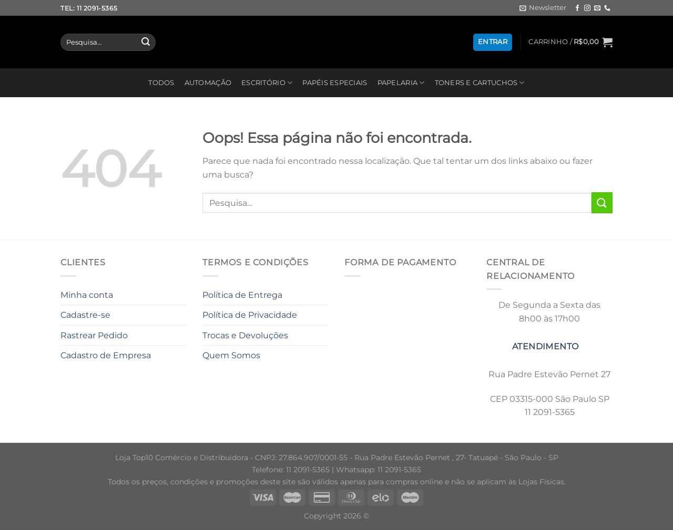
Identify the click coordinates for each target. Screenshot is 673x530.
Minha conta (86, 295)
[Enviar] (146, 42)
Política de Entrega (242, 295)
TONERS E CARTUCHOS (480, 83)
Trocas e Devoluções (245, 335)
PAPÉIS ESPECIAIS (334, 83)
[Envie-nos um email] (597, 8)
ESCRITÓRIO (266, 83)
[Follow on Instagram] (587, 8)
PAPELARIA (401, 83)
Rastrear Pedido (94, 335)
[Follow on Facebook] (577, 8)
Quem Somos (231, 355)
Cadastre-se (85, 315)
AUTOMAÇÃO (208, 83)
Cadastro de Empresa (105, 355)
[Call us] (607, 8)
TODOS (161, 83)
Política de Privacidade (249, 315)
